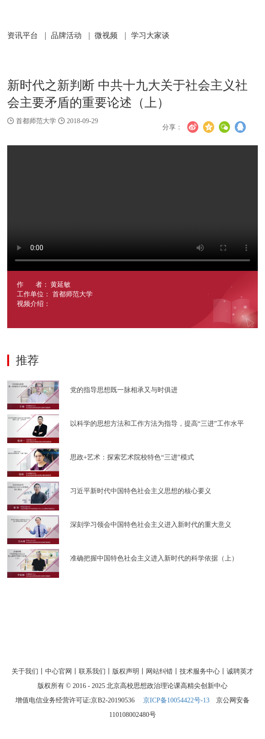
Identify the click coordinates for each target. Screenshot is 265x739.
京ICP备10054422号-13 (176, 700)
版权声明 (125, 671)
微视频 (110, 35)
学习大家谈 (150, 35)
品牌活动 (70, 35)
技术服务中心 (200, 671)
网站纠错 (159, 671)
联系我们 (92, 671)
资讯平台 (26, 35)
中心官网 (58, 671)
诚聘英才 (240, 671)
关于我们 (25, 671)
